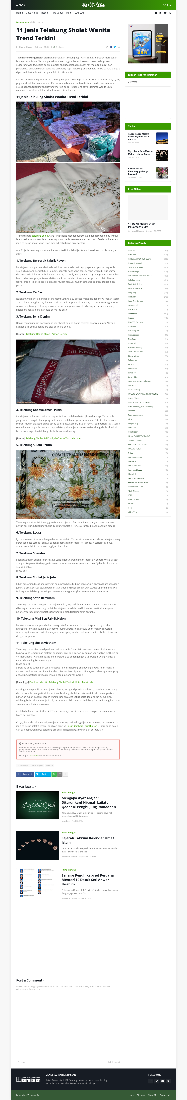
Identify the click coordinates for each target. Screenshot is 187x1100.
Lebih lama (113, 1062)
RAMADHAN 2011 (148, 486)
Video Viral (148, 512)
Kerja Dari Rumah (148, 301)
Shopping (148, 292)
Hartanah (148, 343)
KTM (148, 495)
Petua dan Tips (148, 465)
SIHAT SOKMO (148, 499)
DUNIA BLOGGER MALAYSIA (148, 275)
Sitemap (141, 1095)
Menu (22, 4)
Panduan (148, 254)
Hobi (68, 12)
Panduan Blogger (148, 470)
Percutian (148, 296)
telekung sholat (40, 235)
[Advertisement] (68, 939)
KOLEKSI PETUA (148, 448)
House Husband (148, 263)
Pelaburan (148, 360)
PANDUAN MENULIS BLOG (148, 259)
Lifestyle (49, 765)
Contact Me (165, 1095)
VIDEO (148, 364)
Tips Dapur (57, 12)
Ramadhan (148, 313)
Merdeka (148, 461)
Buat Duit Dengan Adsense (148, 381)
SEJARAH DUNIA (148, 440)
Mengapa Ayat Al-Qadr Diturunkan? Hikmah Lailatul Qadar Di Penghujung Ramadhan (89, 802)
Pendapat (148, 427)
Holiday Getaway (148, 347)
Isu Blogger (148, 432)
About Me (152, 1095)
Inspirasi (148, 410)
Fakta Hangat (37, 22)
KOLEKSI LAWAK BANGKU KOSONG (148, 394)
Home (19, 12)
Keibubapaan (148, 335)
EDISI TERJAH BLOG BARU (148, 402)
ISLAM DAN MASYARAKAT (148, 436)
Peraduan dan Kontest (148, 444)
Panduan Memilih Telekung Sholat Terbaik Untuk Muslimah (61, 682)
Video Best (148, 368)
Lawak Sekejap (148, 389)
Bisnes (148, 503)
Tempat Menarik (148, 288)
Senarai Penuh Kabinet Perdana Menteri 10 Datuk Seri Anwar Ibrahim (88, 879)
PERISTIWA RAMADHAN (148, 482)
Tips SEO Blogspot (148, 322)
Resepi (44, 12)
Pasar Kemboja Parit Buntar (82, 726)
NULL (148, 453)
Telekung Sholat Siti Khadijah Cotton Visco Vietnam (53, 438)
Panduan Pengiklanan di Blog (148, 406)
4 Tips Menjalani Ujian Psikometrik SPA (141, 225)
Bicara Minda (148, 356)
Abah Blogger (148, 491)
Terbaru (21, 1062)
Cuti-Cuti (79, 12)
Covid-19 (148, 372)
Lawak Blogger (148, 398)
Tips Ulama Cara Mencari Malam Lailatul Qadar (140, 152)
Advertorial (148, 305)
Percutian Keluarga (148, 478)
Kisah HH (148, 474)
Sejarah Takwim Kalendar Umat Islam (88, 840)
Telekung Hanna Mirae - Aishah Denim (46, 334)
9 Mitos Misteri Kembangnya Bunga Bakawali (138, 171)
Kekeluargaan (37, 765)
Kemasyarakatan (148, 457)
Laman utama (22, 22)
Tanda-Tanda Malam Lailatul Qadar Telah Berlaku (138, 136)
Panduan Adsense (148, 415)
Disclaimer (34, 755)
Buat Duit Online (148, 284)
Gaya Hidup (32, 12)
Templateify (33, 1095)
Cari (165, 4)
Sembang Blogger (148, 267)
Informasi (148, 385)
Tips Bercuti (148, 309)
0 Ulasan (60, 47)
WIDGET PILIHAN (148, 351)
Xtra (148, 419)
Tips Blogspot (148, 330)
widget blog (148, 423)
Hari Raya (148, 326)
